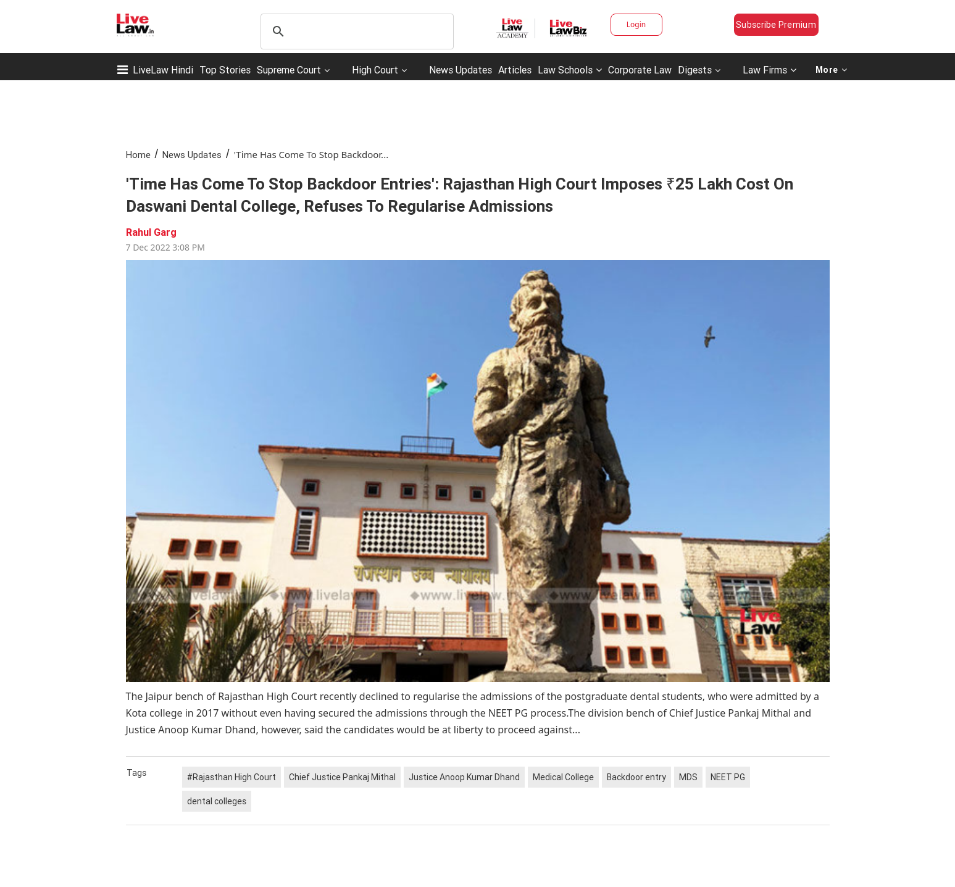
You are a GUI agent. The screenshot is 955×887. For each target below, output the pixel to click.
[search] (355, 31)
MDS (688, 777)
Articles (515, 70)
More (831, 69)
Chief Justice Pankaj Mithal (342, 777)
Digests (695, 70)
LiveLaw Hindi (163, 70)
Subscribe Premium (776, 24)
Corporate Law (640, 70)
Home (138, 154)
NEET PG (728, 777)
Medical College (563, 777)
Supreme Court (289, 70)
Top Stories (225, 70)
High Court (375, 70)
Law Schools (570, 70)
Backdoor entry (636, 777)
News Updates (460, 70)
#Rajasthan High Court (231, 777)
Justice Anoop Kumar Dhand (464, 777)
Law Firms (769, 70)
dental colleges (216, 801)
